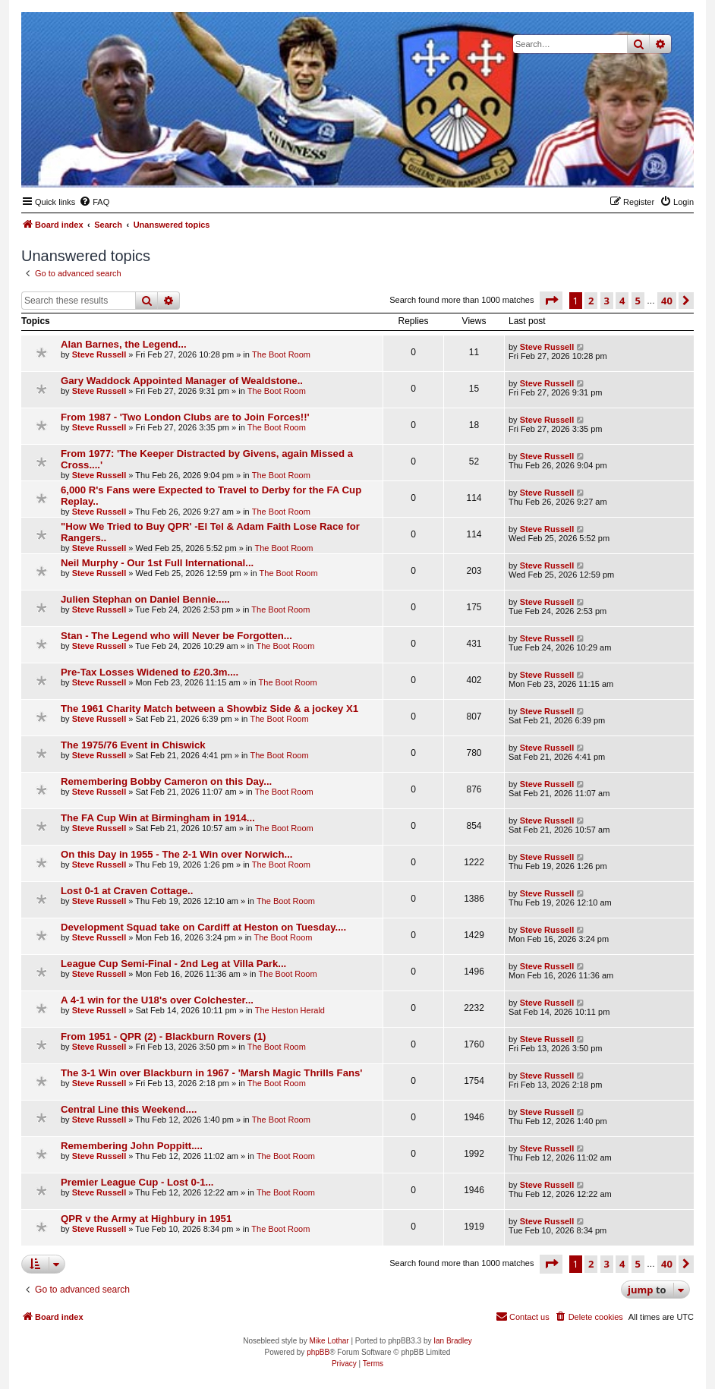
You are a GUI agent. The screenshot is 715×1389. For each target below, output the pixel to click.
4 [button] (622, 300)
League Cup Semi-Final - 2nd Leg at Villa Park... (173, 963)
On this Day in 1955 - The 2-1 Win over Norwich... (176, 854)
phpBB (318, 1352)
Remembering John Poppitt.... (132, 1145)
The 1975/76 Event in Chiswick (133, 745)
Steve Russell (99, 354)
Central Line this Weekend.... (129, 1109)
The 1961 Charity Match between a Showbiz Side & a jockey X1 (209, 708)
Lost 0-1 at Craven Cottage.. (127, 890)
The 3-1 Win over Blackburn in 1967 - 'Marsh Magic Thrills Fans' (212, 1073)
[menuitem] (94, 202)
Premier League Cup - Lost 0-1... (137, 1182)
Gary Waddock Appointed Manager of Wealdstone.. (182, 380)
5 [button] (638, 300)
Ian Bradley (452, 1341)
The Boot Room (281, 354)
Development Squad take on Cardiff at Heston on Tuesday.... (203, 927)
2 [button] (591, 300)
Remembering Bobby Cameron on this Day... (166, 781)
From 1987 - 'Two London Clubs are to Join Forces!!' (185, 417)
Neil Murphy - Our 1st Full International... (157, 563)
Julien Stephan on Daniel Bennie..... (145, 599)
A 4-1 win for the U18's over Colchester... (157, 1000)
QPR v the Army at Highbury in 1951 (146, 1218)
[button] (551, 300)
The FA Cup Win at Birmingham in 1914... (158, 818)
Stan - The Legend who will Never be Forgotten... (176, 635)
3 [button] (606, 300)
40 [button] (666, 300)
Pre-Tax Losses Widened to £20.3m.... (149, 672)
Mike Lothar (328, 1341)
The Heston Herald (290, 1010)
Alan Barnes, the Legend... (124, 344)
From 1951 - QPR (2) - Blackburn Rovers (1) (163, 1036)
